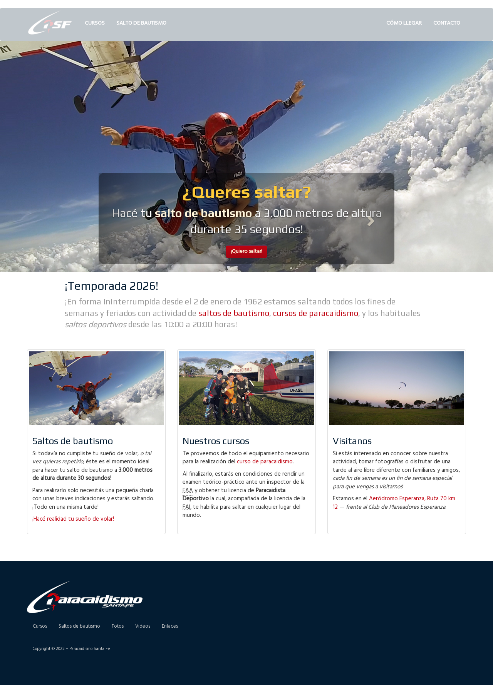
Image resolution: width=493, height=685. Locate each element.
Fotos (118, 626)
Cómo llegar (404, 23)
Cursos (95, 23)
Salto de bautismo (141, 23)
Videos (142, 626)
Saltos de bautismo (79, 626)
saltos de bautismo (233, 313)
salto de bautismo (203, 213)
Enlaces (170, 626)
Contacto (446, 23)
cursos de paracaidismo (315, 313)
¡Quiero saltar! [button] (246, 251)
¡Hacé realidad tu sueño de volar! (73, 519)
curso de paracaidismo (265, 461)
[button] (121, 218)
